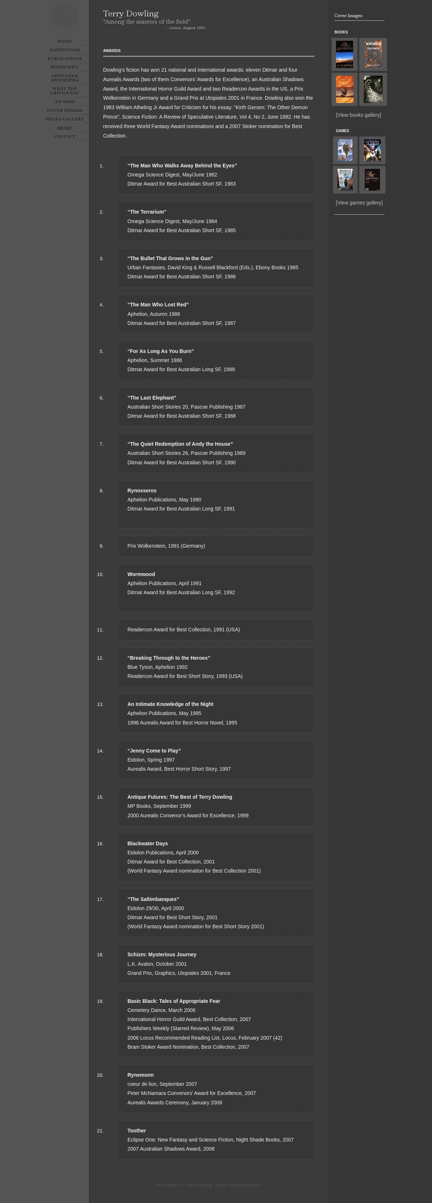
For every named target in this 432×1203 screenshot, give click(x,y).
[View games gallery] (359, 203)
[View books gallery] (358, 115)
